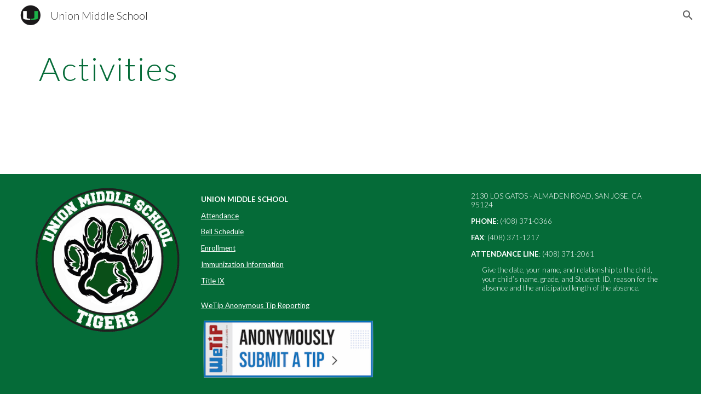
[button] (688, 15)
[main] (297, 68)
